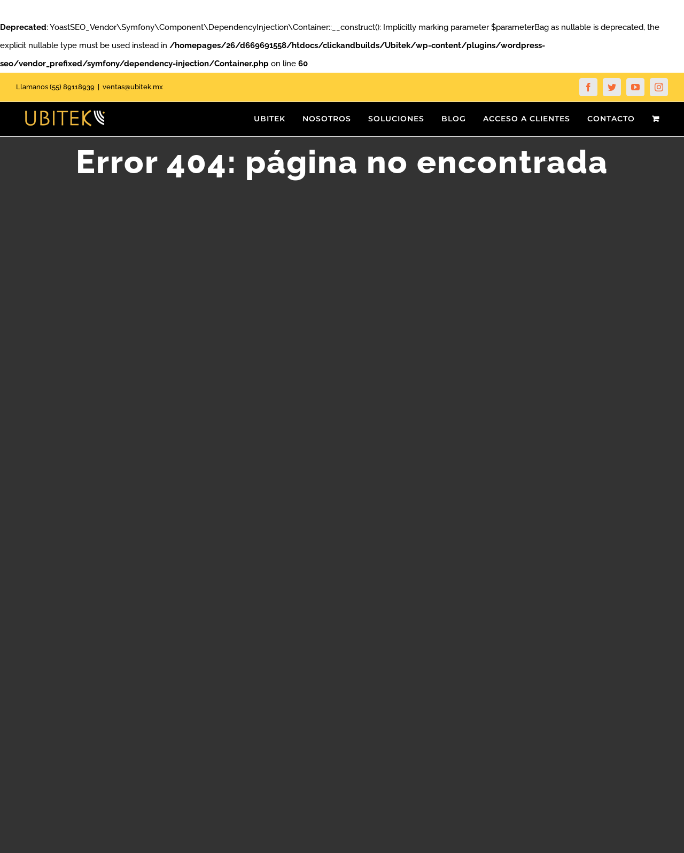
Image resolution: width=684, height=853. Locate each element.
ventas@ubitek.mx (133, 87)
